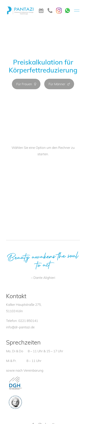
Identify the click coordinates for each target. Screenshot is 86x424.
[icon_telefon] (50, 9)
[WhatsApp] (67, 9)
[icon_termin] (41, 10)
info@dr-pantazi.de (20, 327)
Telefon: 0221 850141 (22, 321)
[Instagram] (59, 9)
